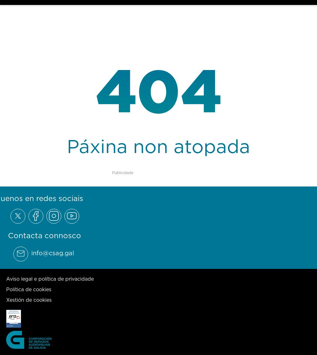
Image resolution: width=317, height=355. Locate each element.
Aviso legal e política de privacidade (50, 278)
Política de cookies (28, 289)
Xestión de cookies (29, 299)
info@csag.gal (52, 253)
